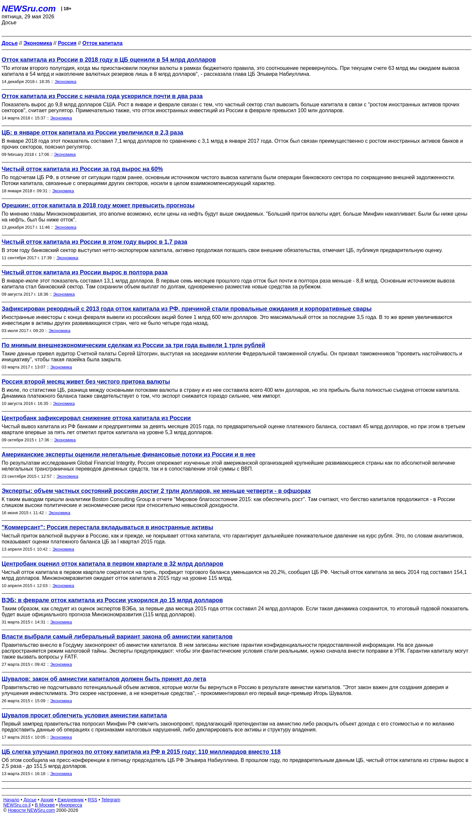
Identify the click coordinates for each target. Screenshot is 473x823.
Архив (47, 799)
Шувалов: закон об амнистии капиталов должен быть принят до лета (104, 679)
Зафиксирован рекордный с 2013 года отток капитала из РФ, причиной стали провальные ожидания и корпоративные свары (187, 309)
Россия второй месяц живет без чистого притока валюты (86, 381)
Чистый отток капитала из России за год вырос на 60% (82, 169)
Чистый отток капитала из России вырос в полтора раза (85, 272)
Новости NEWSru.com (31, 810)
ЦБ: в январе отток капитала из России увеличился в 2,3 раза (92, 132)
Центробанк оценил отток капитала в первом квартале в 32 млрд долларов (112, 563)
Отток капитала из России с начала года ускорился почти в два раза (102, 96)
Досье (29, 799)
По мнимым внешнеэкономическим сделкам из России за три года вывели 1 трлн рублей (133, 345)
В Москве (45, 805)
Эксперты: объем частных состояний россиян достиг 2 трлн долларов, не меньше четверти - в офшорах (156, 491)
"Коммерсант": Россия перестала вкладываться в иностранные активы (107, 527)
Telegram (111, 799)
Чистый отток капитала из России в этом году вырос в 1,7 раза (94, 242)
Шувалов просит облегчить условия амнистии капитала (84, 715)
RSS (92, 799)
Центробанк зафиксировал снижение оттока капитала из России (96, 418)
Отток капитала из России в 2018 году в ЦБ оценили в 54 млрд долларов (109, 59)
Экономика (65, 81)
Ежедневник (71, 799)
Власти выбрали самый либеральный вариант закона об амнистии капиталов (117, 636)
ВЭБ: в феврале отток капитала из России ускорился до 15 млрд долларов (112, 600)
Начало (11, 799)
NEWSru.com (29, 8)
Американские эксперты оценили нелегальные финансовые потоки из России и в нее (128, 454)
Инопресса (70, 805)
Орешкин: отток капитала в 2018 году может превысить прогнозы (98, 205)
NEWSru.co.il (17, 805)
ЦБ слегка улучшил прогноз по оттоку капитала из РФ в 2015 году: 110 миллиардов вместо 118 (141, 752)
